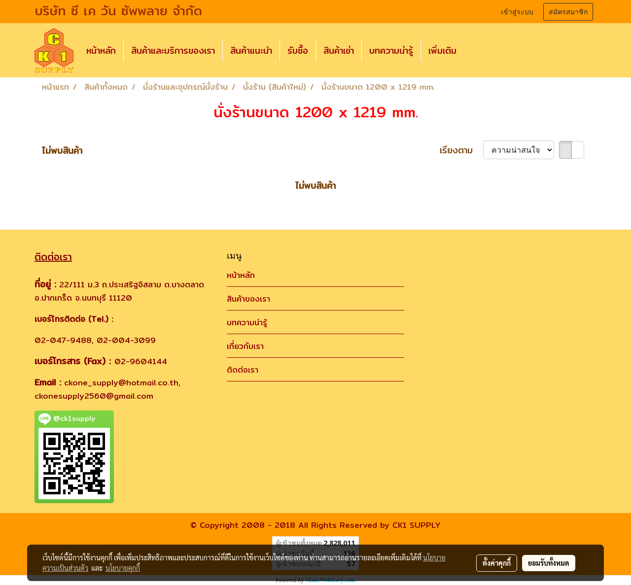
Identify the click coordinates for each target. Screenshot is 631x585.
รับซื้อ (297, 50)
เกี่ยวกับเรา (245, 346)
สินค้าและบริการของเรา (173, 50)
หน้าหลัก (101, 50)
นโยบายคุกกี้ (122, 567)
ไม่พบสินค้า (62, 150)
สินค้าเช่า (338, 50)
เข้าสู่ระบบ (517, 11)
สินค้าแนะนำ (251, 50)
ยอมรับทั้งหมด (548, 562)
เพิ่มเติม (442, 50)
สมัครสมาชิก (568, 11)
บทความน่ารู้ (391, 50)
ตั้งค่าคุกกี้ (497, 562)
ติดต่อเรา (242, 370)
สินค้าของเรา (248, 299)
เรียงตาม (461, 150)
